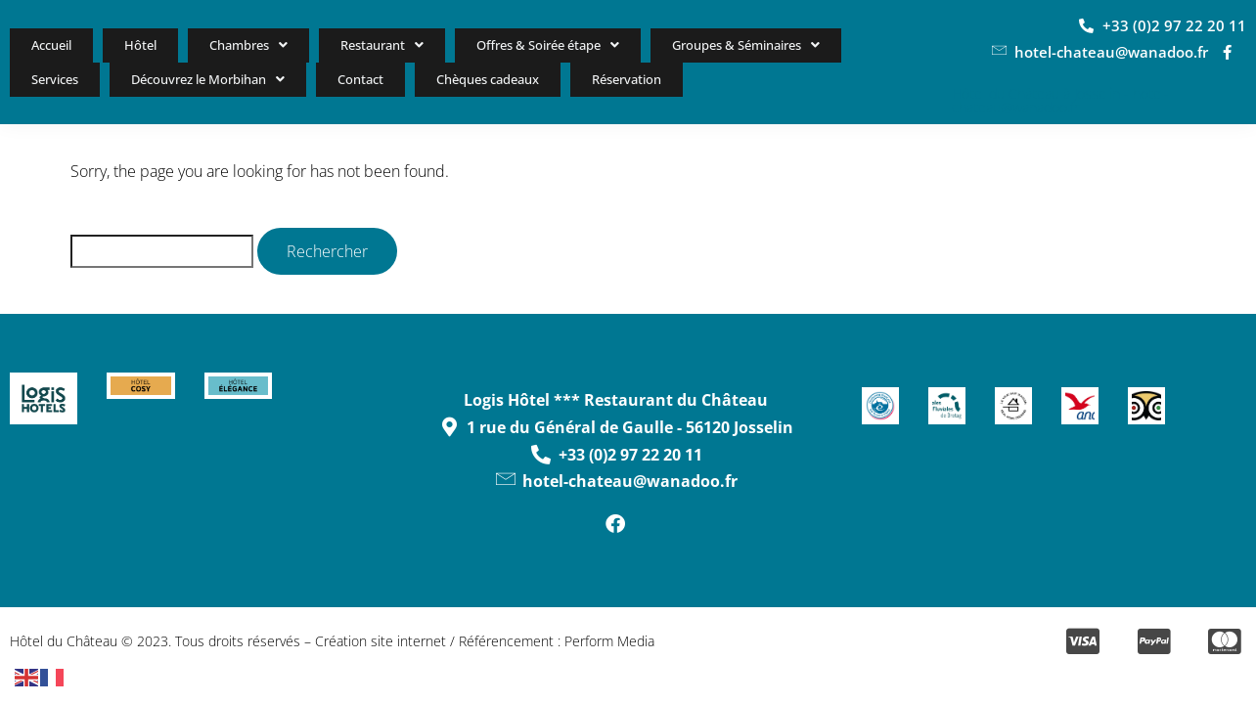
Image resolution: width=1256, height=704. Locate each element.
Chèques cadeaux (393, 79)
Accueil (45, 44)
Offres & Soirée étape (514, 44)
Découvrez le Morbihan (115, 79)
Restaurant (344, 44)
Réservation (537, 80)
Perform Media (609, 643)
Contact (269, 79)
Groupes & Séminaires (724, 44)
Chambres (217, 44)
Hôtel (121, 44)
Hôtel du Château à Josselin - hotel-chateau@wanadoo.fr (1060, 102)
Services (876, 44)
